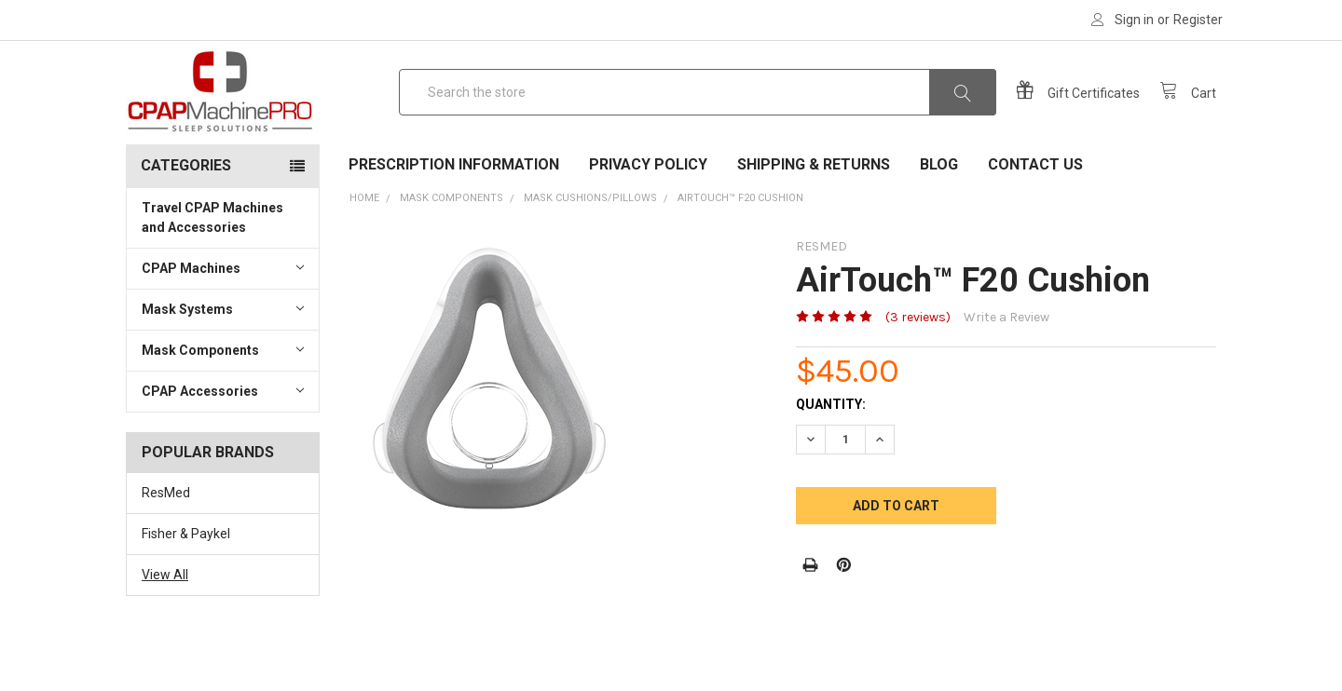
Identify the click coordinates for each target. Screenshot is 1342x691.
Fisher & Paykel (186, 583)
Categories (186, 215)
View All (165, 624)
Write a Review (1006, 367)
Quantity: (831, 454)
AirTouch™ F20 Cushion (740, 248)
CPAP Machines (223, 317)
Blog (939, 215)
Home (364, 248)
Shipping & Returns (813, 215)
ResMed (166, 542)
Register (1198, 19)
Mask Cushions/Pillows (590, 248)
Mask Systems (223, 358)
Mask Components (223, 399)
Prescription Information (454, 215)
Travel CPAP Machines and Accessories (212, 268)
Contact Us (1035, 215)
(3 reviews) (918, 367)
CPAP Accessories (223, 440)
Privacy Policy (648, 215)
